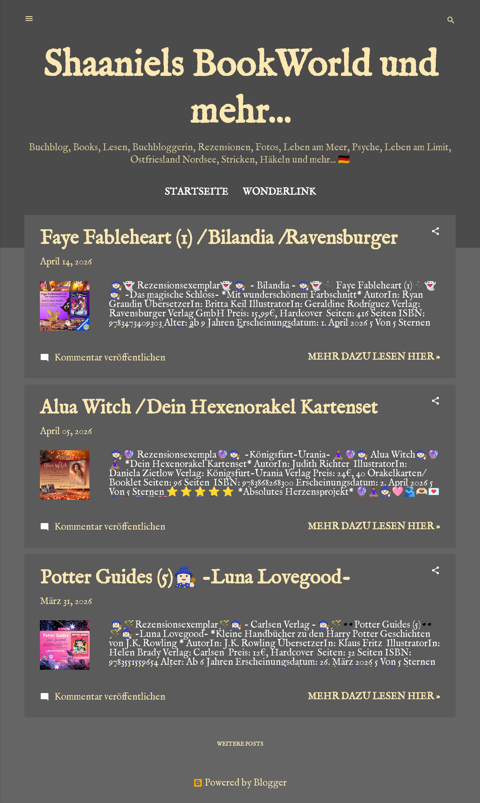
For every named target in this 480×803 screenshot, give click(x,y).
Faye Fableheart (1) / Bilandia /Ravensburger (218, 238)
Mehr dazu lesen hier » (374, 357)
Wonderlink (279, 192)
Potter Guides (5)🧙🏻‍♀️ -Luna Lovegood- (195, 578)
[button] (435, 232)
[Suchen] (451, 21)
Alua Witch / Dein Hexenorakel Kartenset (208, 408)
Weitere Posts (240, 744)
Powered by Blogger (240, 783)
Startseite (196, 192)
